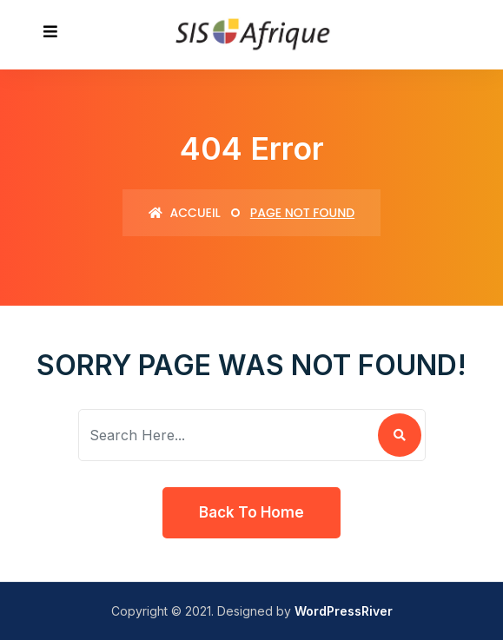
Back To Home (251, 512)
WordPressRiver (344, 611)
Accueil (185, 212)
